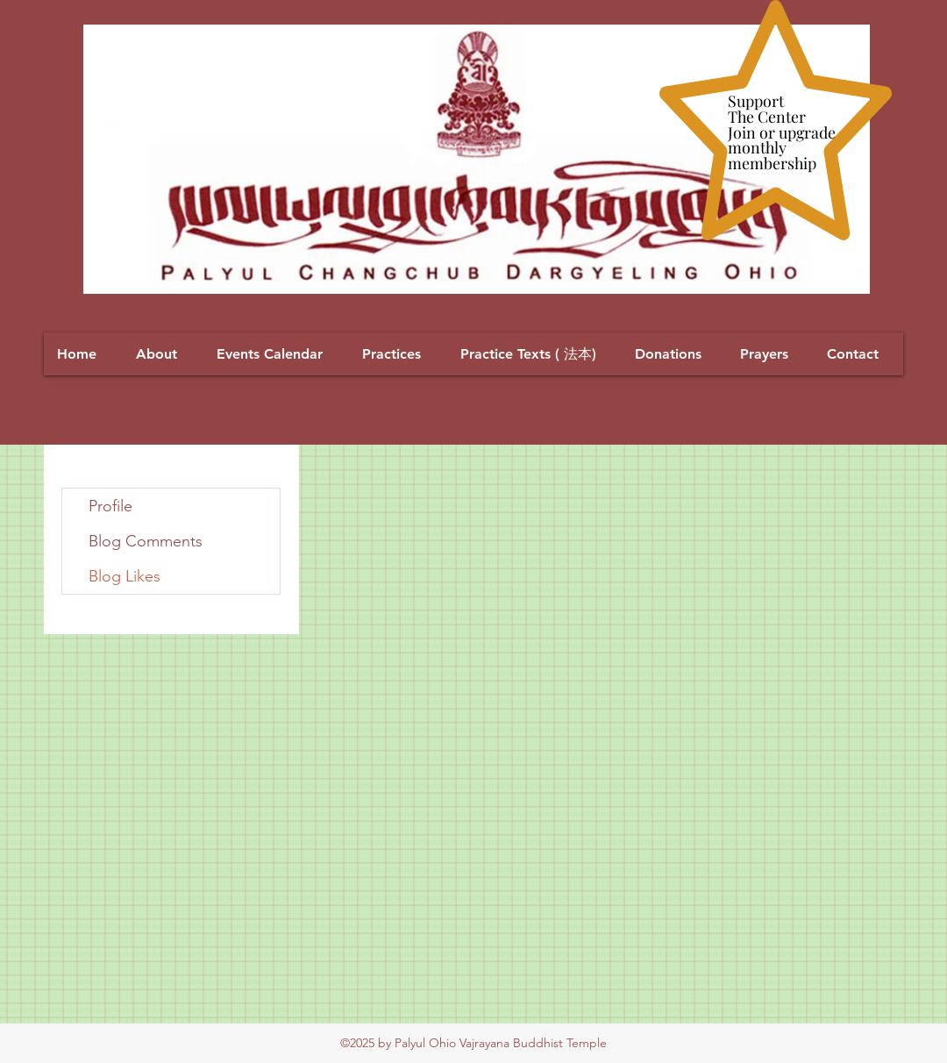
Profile (110, 506)
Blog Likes (124, 576)
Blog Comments (146, 541)
